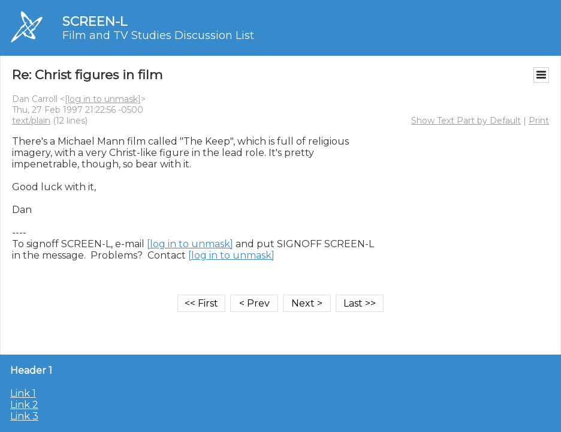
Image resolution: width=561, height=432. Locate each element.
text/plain (31, 120)
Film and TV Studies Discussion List (158, 35)
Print (539, 120)
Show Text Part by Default (466, 120)
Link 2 (24, 404)
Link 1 (23, 393)
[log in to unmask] (103, 99)
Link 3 (24, 416)
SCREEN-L (94, 21)
